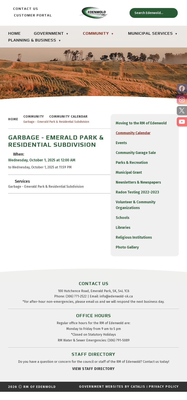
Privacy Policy (164, 395)
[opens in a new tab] (182, 88)
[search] (151, 13)
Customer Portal (30, 15)
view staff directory (93, 377)
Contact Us (23, 9)
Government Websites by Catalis (112, 395)
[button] (172, 13)
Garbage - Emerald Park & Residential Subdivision (130, 126)
